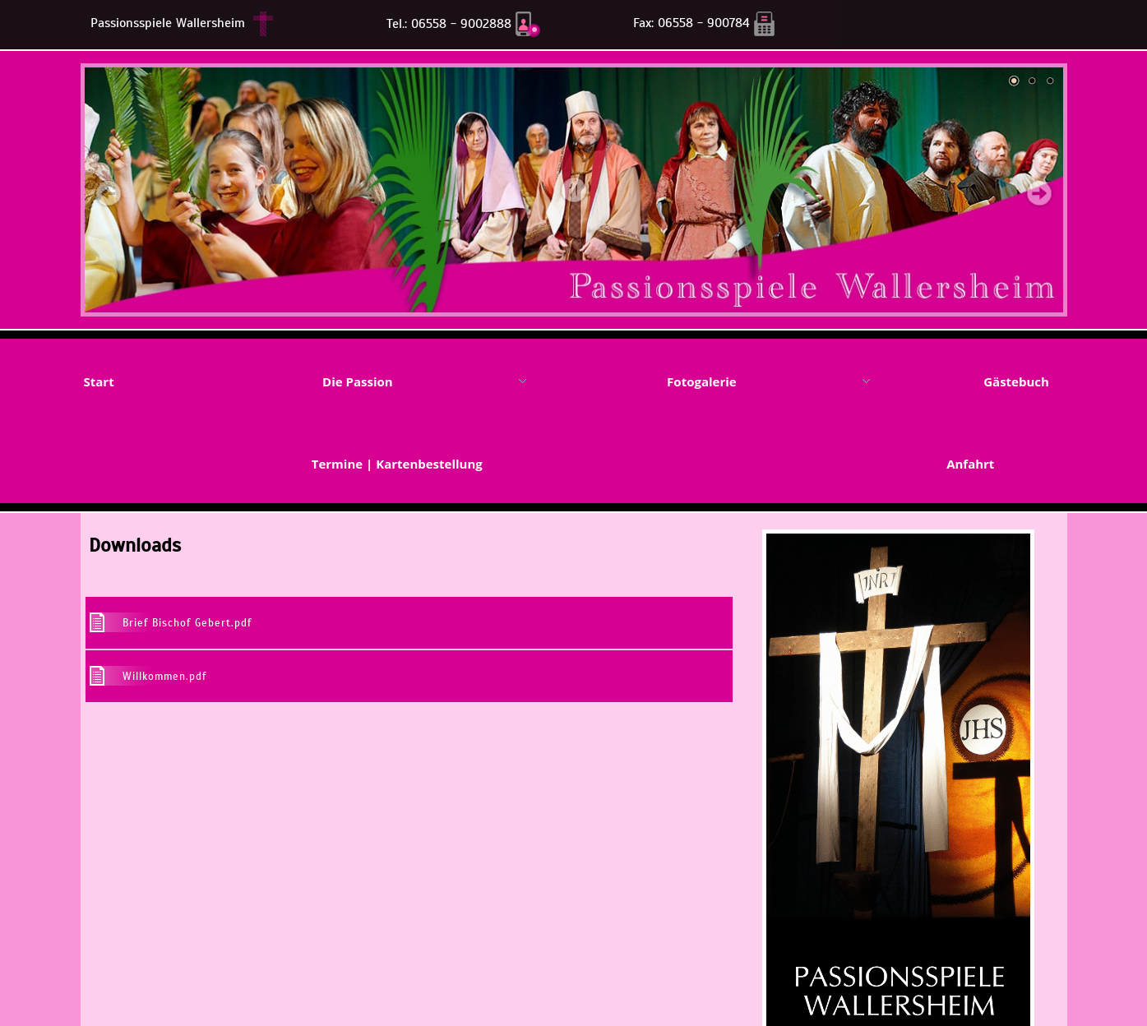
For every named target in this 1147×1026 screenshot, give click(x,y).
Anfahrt (970, 463)
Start (98, 381)
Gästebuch (1016, 381)
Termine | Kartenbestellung (397, 463)
